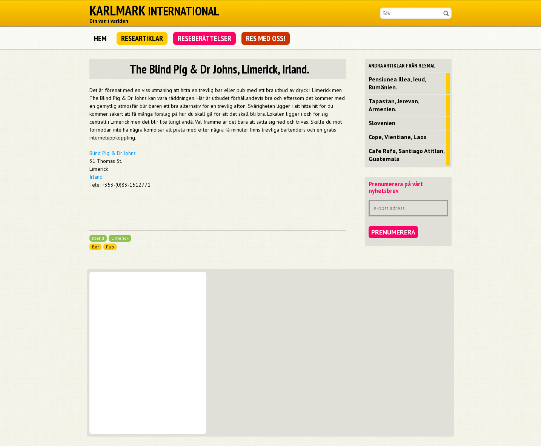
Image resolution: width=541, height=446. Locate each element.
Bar (95, 247)
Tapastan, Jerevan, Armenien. (394, 105)
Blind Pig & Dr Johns (112, 153)
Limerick (120, 238)
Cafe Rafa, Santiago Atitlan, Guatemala (407, 154)
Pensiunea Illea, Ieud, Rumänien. (397, 83)
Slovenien (382, 123)
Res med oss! (265, 38)
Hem (100, 38)
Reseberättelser (204, 38)
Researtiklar (142, 38)
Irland (96, 176)
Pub (110, 247)
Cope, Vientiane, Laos (398, 137)
